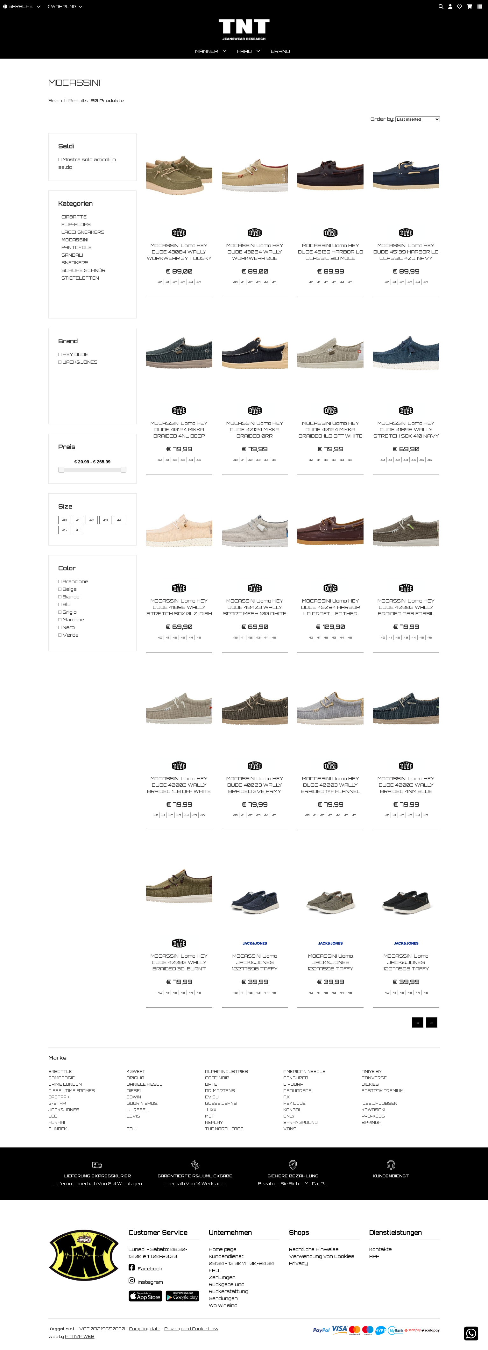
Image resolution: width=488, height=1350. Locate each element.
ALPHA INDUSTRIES (226, 1073)
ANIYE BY (372, 1073)
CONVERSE (374, 1079)
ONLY (289, 1118)
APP (374, 1258)
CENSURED (295, 1079)
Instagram (150, 1283)
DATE (211, 1086)
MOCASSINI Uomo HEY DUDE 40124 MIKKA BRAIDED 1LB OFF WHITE (331, 462)
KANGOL (292, 1111)
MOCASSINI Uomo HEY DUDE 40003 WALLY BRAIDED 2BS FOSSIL (406, 640)
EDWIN (134, 1098)
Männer (206, 52)
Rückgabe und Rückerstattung (228, 1289)
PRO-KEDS (373, 1118)
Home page (223, 1251)
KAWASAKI (373, 1111)
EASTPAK (58, 1098)
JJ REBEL (137, 1111)
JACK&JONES (63, 1111)
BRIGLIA (135, 1079)
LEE (52, 1118)
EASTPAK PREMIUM (383, 1092)
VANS (289, 1130)
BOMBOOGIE (61, 1079)
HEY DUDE (294, 1105)
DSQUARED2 (297, 1092)
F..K (286, 1098)
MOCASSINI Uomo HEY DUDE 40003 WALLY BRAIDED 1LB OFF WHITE (179, 818)
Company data (144, 1330)
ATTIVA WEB (80, 1338)
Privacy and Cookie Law (191, 1330)
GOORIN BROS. (142, 1105)
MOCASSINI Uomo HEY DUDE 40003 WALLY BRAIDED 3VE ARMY (254, 818)
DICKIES (370, 1086)
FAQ (214, 1272)
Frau (244, 52)
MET (209, 1118)
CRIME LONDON (65, 1086)
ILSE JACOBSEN (379, 1105)
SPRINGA (371, 1124)
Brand (280, 52)
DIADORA (293, 1086)
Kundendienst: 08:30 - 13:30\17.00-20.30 (241, 1261)
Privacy (298, 1265)
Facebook (150, 1270)
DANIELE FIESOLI (145, 1086)
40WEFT (136, 1073)
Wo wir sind (223, 1307)
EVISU (212, 1098)
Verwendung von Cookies (321, 1258)
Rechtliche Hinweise (314, 1251)
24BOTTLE (60, 1073)
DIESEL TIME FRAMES (71, 1092)
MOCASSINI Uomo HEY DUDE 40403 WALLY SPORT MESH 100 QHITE (254, 640)
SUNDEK (57, 1130)
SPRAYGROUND (300, 1124)
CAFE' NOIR (217, 1079)
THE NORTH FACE (224, 1130)
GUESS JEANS (221, 1105)
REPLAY (214, 1124)
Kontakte (380, 1251)
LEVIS (133, 1118)
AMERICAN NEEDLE (304, 1073)
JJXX (210, 1111)
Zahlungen (222, 1279)
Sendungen (223, 1300)
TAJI (132, 1130)
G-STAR (57, 1105)
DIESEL (135, 1092)
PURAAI (56, 1124)
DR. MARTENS (220, 1092)
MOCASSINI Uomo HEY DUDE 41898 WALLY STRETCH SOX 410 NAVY (406, 462)
